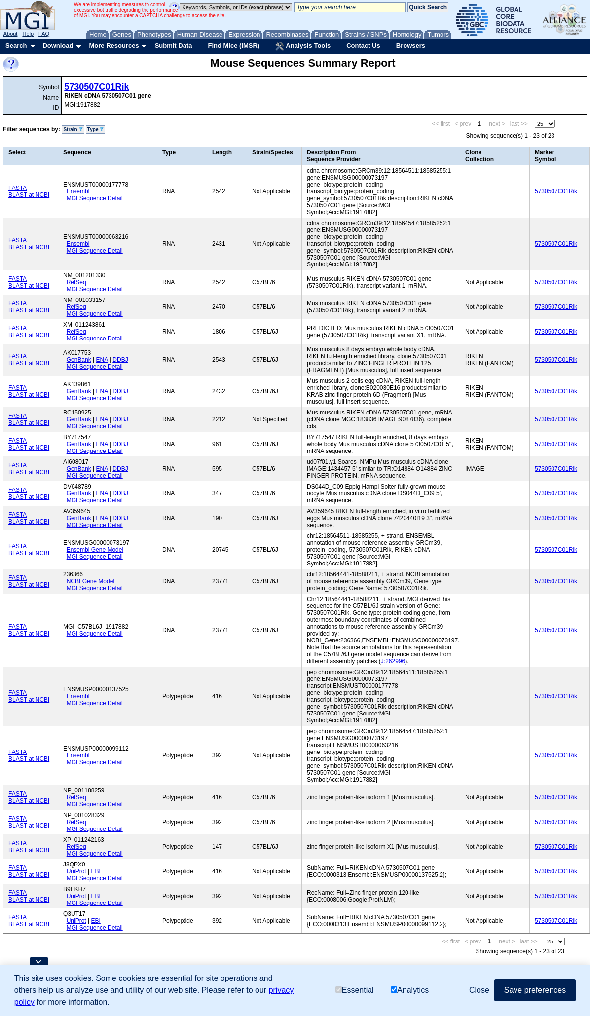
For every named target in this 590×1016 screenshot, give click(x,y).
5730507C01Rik (96, 87)
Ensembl (78, 191)
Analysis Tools (303, 46)
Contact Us (363, 45)
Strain (72, 129)
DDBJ (120, 359)
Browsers (410, 45)
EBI (95, 871)
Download (57, 45)
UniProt (76, 871)
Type (95, 129)
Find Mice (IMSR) (233, 45)
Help (28, 34)
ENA (102, 359)
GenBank (79, 359)
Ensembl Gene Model (95, 549)
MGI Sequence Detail (95, 198)
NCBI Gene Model (90, 581)
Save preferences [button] (535, 990)
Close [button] (479, 990)
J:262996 (393, 661)
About (10, 34)
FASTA (17, 188)
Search (16, 45)
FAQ (43, 34)
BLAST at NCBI (28, 194)
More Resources (114, 45)
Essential (354, 990)
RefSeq (76, 282)
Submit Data (173, 45)
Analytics (410, 990)
